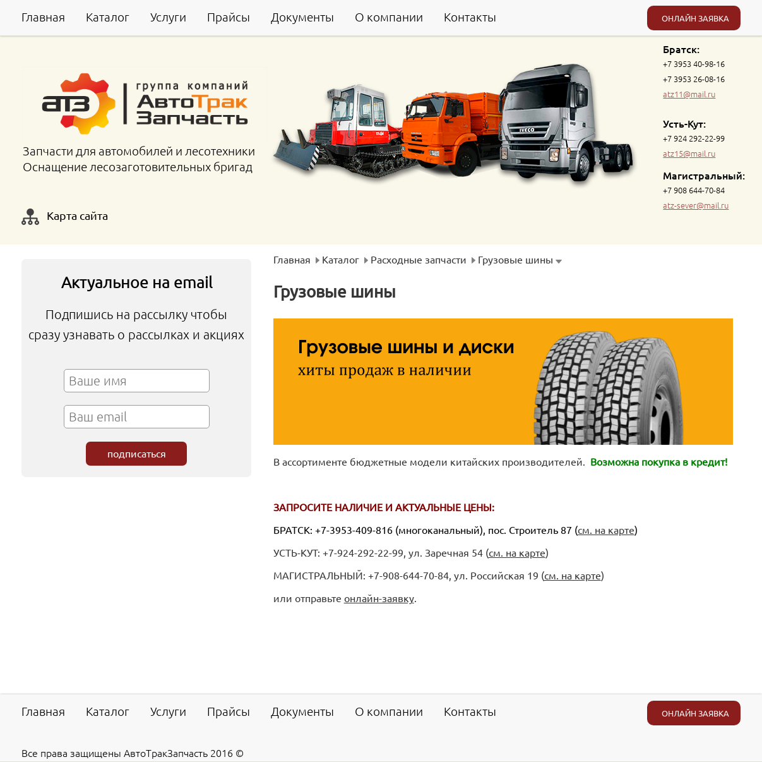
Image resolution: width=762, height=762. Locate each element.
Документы (302, 16)
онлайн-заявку (379, 597)
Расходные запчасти (419, 259)
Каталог (107, 16)
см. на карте (606, 529)
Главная (43, 16)
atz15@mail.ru (689, 153)
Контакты (470, 16)
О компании (389, 16)
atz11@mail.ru (689, 94)
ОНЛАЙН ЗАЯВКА (695, 18)
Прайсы (228, 16)
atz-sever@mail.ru (696, 205)
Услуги (168, 16)
